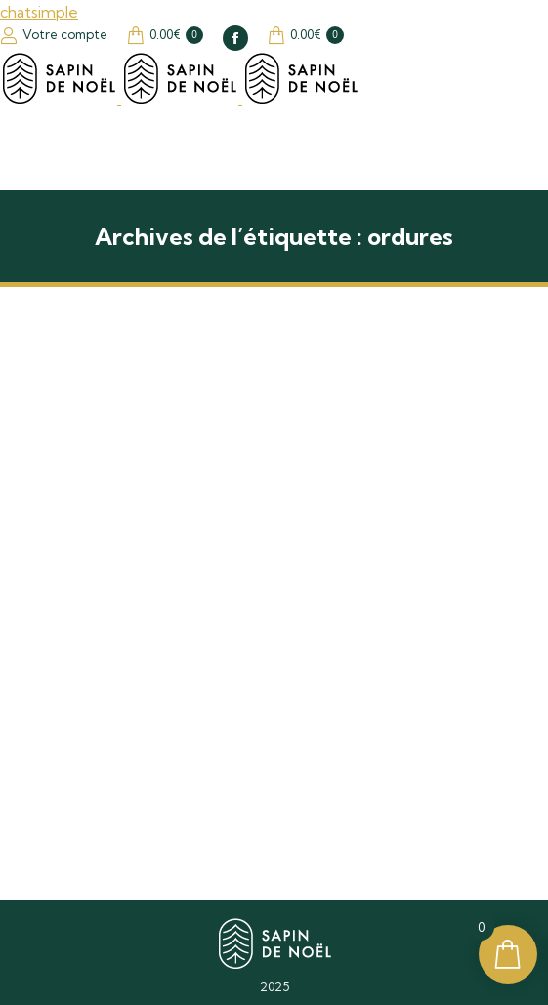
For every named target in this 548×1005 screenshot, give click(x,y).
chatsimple (39, 11)
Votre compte (53, 35)
